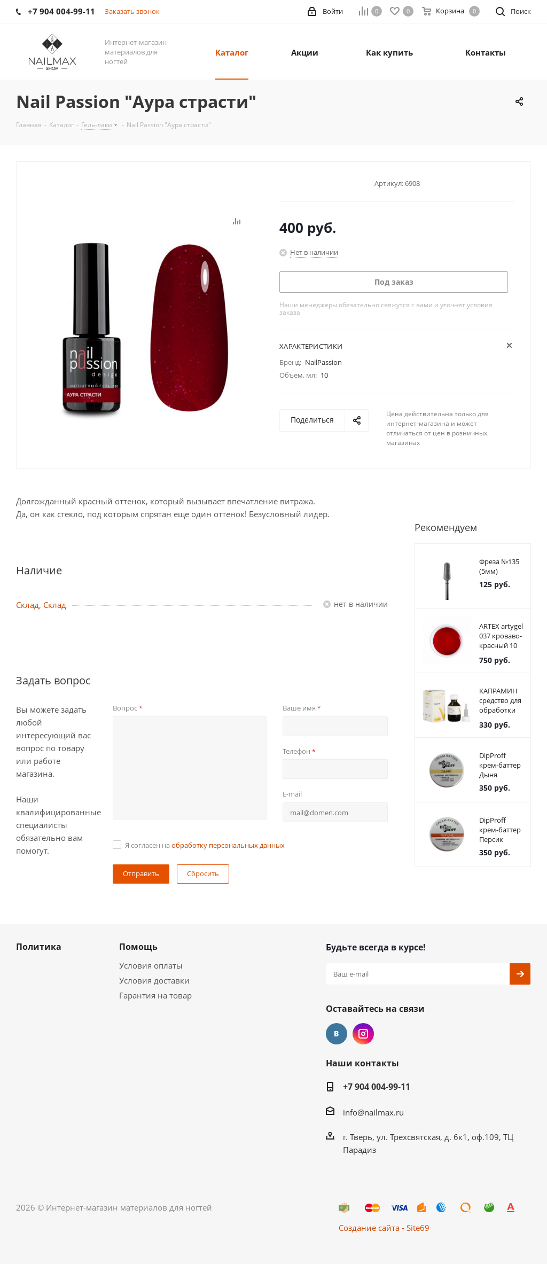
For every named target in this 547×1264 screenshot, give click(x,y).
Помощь (138, 947)
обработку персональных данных (228, 845)
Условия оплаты (151, 965)
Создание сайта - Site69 (384, 1227)
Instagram (363, 1033)
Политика (38, 947)
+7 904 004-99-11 (376, 1087)
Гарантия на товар (155, 995)
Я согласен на (205, 845)
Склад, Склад (41, 604)
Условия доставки (154, 980)
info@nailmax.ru (373, 1112)
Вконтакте (336, 1033)
